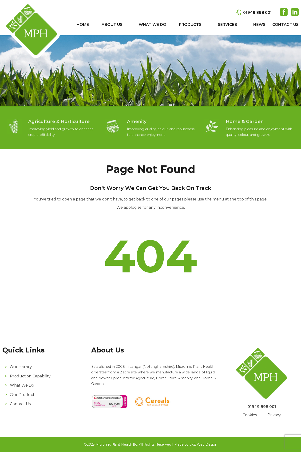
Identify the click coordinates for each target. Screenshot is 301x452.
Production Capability (30, 376)
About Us (112, 24)
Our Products (23, 394)
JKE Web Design (203, 444)
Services (227, 24)
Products (190, 24)
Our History (21, 367)
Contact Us (285, 24)
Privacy (274, 415)
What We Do (152, 24)
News (259, 24)
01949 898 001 (257, 12)
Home (83, 24)
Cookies (249, 415)
